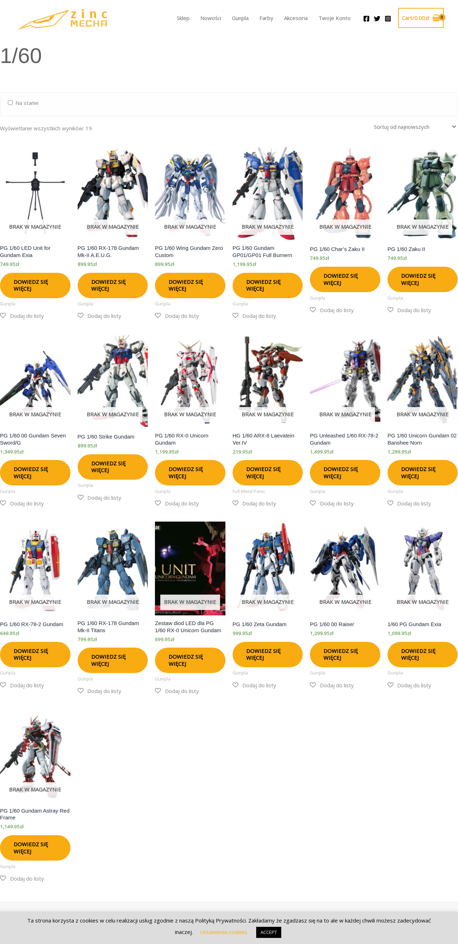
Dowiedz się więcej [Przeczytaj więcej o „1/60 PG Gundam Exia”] (418, 653)
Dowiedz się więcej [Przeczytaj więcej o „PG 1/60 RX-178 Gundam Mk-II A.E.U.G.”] (108, 284)
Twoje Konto (334, 17)
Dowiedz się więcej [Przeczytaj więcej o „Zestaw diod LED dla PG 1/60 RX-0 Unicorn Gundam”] (186, 659)
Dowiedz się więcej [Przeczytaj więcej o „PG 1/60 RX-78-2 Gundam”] (31, 653)
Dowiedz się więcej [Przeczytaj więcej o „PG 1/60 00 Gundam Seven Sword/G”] (31, 471)
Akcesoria (296, 17)
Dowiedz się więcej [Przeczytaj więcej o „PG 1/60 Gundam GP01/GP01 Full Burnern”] (263, 284)
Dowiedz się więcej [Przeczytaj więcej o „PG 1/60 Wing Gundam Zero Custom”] (186, 284)
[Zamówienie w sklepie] (414, 126)
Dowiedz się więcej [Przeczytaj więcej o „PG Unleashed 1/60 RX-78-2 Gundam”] (340, 471)
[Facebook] (366, 18)
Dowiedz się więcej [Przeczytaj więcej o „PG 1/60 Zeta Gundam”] (263, 653)
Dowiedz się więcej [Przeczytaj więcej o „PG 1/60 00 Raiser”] (340, 653)
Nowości (210, 17)
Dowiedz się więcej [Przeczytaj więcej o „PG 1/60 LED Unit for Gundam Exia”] (31, 284)
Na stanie (27, 102)
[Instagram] (388, 18)
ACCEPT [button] (268, 932)
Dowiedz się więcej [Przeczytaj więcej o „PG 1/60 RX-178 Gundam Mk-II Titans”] (108, 659)
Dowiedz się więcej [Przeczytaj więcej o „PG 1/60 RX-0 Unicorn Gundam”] (186, 471)
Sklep (183, 17)
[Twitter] (377, 18)
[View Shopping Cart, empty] (421, 18)
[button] (22, 314)
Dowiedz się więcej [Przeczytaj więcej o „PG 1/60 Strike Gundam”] (108, 466)
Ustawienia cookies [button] (223, 931)
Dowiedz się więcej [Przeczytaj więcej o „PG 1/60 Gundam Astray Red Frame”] (31, 846)
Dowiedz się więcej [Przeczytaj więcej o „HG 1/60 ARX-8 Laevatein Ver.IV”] (263, 471)
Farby (266, 17)
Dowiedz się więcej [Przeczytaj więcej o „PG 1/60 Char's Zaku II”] (340, 278)
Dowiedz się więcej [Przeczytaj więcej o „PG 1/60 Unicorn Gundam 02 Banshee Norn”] (418, 471)
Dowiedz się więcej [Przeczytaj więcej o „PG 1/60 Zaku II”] (418, 278)
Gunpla (240, 17)
